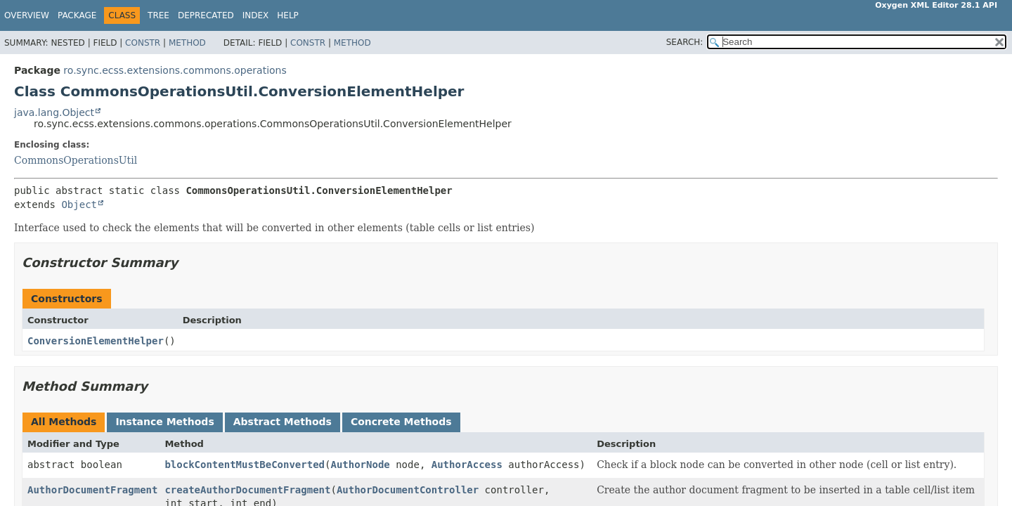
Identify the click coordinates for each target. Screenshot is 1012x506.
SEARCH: (684, 42)
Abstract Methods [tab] (282, 421)
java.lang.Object (54, 112)
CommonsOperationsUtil (75, 160)
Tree (158, 15)
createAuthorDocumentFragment (247, 489)
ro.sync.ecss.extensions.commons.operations (174, 70)
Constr (142, 43)
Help (288, 15)
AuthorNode (359, 464)
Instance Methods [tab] (164, 421)
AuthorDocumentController (408, 489)
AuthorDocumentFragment (92, 489)
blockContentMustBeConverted (244, 464)
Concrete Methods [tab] (401, 421)
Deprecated (206, 15)
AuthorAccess (467, 464)
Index (255, 15)
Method (187, 43)
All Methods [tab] (63, 421)
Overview (26, 15)
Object (79, 204)
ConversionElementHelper (95, 340)
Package (77, 15)
